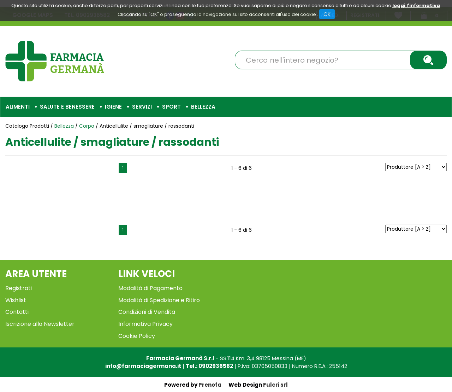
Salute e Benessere (67, 106)
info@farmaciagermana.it (143, 366)
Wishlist (15, 300)
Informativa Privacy (145, 324)
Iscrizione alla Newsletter (40, 324)
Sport (171, 106)
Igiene (113, 106)
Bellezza (203, 106)
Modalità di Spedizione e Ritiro (159, 300)
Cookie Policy (136, 336)
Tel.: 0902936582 (209, 366)
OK (327, 14)
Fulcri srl (275, 384)
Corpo (86, 125)
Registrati (18, 288)
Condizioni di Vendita (146, 312)
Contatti (17, 312)
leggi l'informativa (416, 5)
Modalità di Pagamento (150, 288)
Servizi (142, 106)
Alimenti (18, 106)
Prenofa (209, 384)
